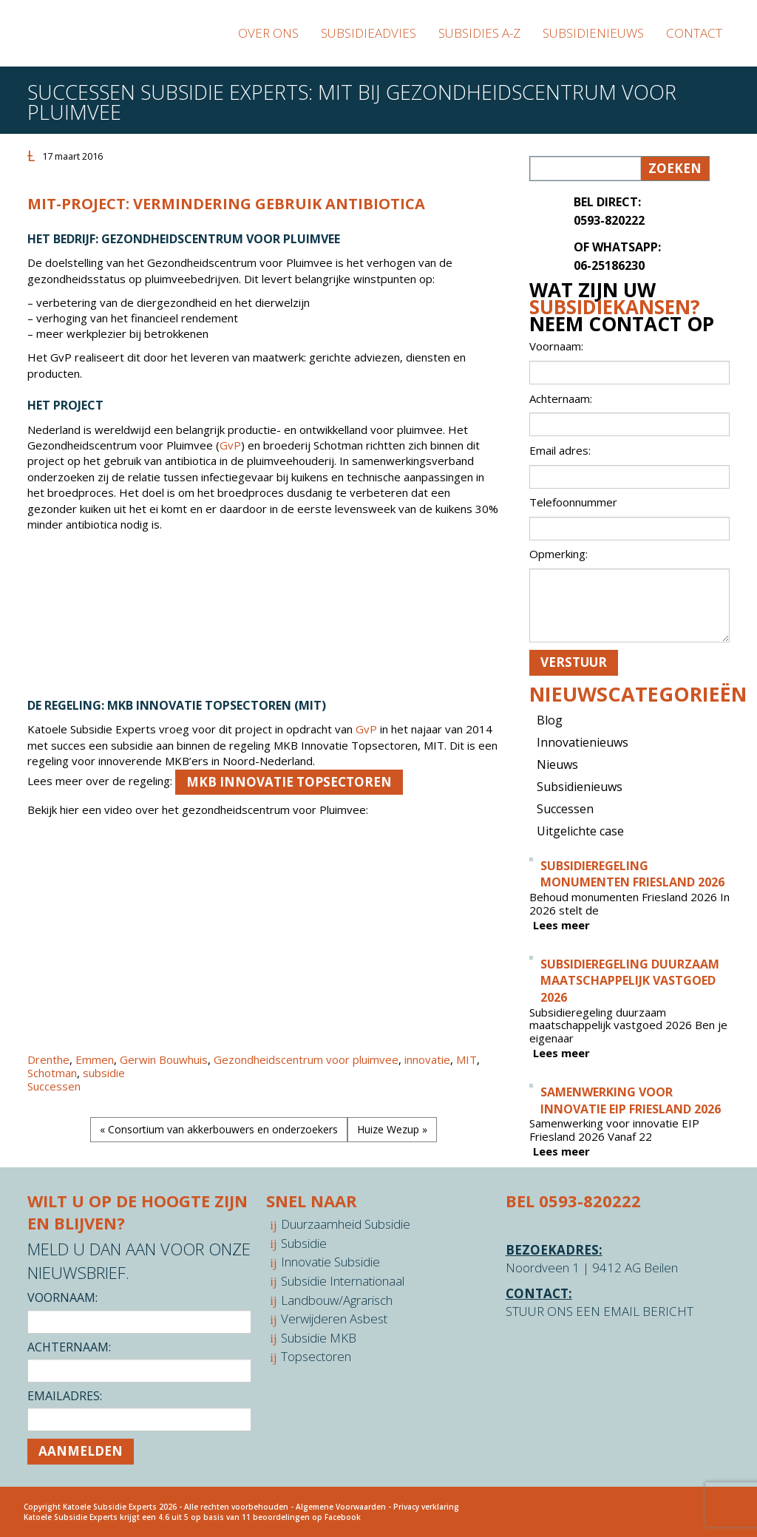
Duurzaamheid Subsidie (345, 1223)
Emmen (94, 1059)
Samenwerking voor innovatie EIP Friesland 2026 (630, 1100)
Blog (550, 720)
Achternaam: (69, 1347)
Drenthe (48, 1059)
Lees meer (561, 924)
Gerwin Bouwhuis (164, 1059)
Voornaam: (62, 1297)
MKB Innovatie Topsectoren (289, 781)
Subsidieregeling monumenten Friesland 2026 (632, 874)
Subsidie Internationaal (342, 1280)
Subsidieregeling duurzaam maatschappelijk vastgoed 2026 (629, 981)
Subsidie (304, 1243)
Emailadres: (64, 1396)
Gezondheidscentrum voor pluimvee (306, 1059)
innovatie (427, 1059)
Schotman (52, 1072)
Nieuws (557, 764)
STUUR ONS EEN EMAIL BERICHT (599, 1311)
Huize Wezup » (392, 1129)
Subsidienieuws (579, 786)
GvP (230, 445)
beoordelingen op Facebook (307, 1517)
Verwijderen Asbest (334, 1318)
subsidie (104, 1072)
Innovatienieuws (582, 742)
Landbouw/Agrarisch (337, 1300)
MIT (466, 1059)
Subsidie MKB (318, 1337)
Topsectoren (316, 1356)
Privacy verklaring (426, 1507)
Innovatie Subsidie (330, 1261)
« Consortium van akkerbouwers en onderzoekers (219, 1129)
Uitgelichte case (580, 831)
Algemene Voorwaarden (341, 1507)
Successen (54, 1086)
